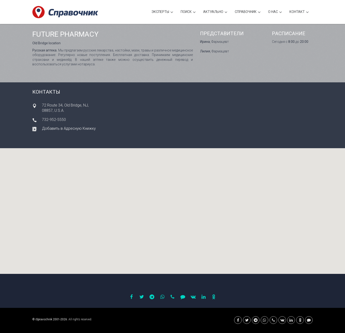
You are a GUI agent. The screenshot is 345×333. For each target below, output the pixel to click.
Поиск (188, 12)
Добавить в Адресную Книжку (69, 128)
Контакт (299, 12)
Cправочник (248, 12)
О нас (275, 12)
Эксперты (162, 12)
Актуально (215, 12)
